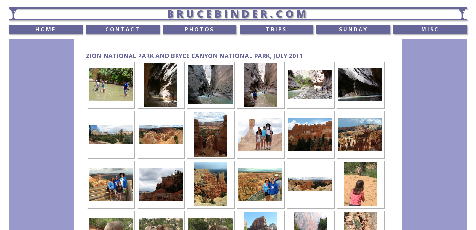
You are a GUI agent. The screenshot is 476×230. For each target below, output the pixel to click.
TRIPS (276, 29)
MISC (430, 29)
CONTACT (122, 29)
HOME (46, 29)
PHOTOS (199, 29)
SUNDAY (353, 29)
